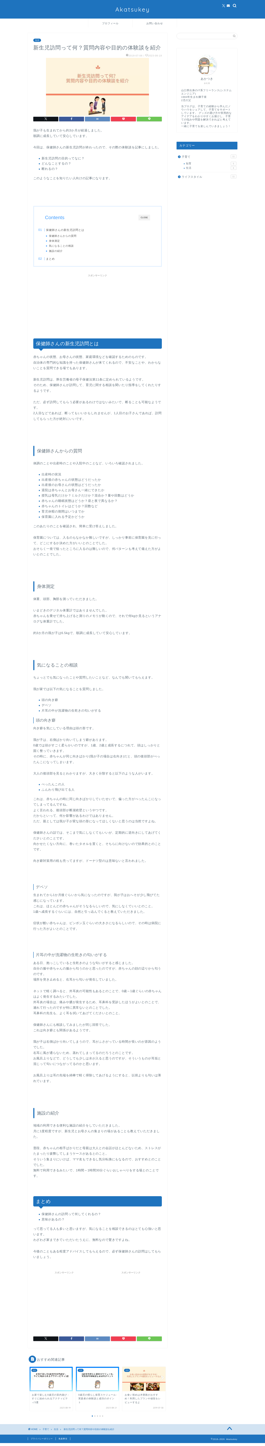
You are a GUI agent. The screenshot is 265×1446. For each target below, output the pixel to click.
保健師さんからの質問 (69, 236)
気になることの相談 (68, 245)
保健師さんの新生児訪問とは (72, 229)
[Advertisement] (97, 307)
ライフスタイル (209, 176)
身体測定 (61, 241)
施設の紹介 (63, 251)
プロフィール (110, 23)
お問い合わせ (154, 23)
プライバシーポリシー (42, 1441)
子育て (209, 156)
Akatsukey (132, 9)
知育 (211, 163)
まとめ (57, 260)
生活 (37, 40)
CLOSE (144, 218)
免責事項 (62, 1441)
